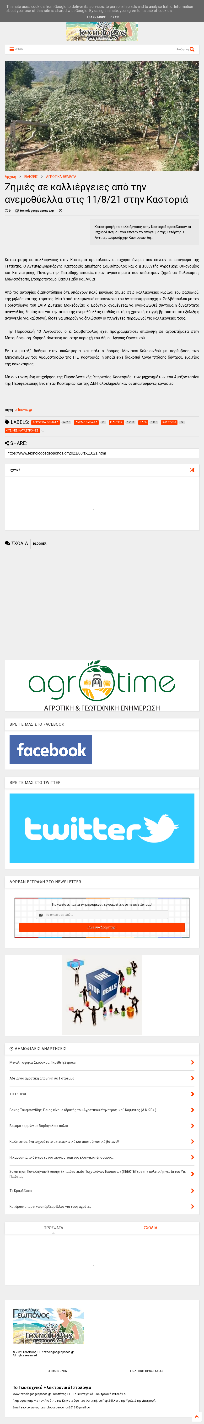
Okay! (114, 17)
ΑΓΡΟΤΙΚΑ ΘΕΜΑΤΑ (61, 177)
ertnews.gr (23, 409)
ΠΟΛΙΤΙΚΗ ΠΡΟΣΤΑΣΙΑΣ (146, 1371)
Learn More (96, 17)
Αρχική (10, 177)
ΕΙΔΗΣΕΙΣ (31, 177)
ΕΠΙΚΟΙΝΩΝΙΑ (57, 1371)
